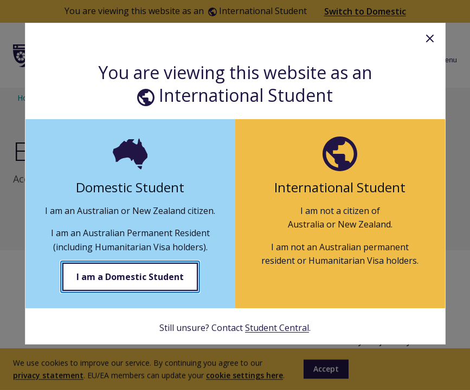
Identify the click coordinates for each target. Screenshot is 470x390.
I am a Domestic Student (130, 277)
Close (430, 38)
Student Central (277, 328)
